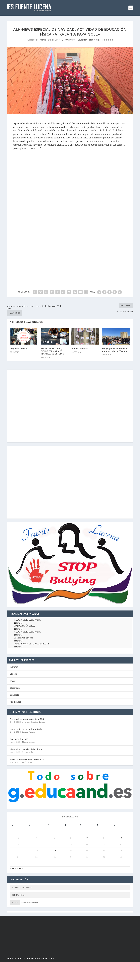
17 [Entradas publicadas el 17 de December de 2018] (18, 850)
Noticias (98, 39)
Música (25, 742)
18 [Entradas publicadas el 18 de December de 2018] (36, 850)
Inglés (24, 762)
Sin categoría (27, 752)
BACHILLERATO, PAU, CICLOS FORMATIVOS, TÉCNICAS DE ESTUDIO (52, 351)
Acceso (15, 902)
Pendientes (15, 701)
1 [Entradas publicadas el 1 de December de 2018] (103, 831)
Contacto (14, 694)
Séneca (13, 673)
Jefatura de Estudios (30, 722)
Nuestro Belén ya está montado (26, 729)
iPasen (13, 681)
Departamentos (69, 39)
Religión (32, 732)
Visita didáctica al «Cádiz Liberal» (26, 749)
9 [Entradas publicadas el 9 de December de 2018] (121, 837)
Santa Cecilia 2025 (19, 739)
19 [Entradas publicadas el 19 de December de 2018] (54, 850)
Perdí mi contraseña (30, 902)
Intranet (14, 666)
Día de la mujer (79, 348)
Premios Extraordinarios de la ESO (27, 719)
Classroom (15, 688)
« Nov (13, 868)
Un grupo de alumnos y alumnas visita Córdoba (115, 350)
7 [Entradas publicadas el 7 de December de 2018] (87, 837)
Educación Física (85, 39)
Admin (43, 39)
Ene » (20, 868)
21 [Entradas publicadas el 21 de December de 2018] (87, 850)
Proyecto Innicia (18, 348)
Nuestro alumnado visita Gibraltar (27, 759)
